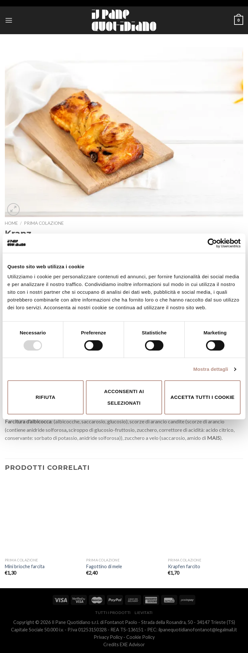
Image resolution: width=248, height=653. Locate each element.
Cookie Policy (140, 637)
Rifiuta (45, 397)
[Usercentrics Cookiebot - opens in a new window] (212, 243)
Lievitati (144, 612)
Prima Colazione (44, 223)
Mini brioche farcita (25, 566)
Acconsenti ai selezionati (124, 397)
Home (11, 223)
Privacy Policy (108, 637)
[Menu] (9, 20)
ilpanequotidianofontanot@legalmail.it (198, 629)
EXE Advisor (132, 644)
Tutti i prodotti (113, 612)
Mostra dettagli (210, 369)
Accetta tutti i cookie (202, 397)
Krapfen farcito (184, 566)
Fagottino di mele (104, 566)
